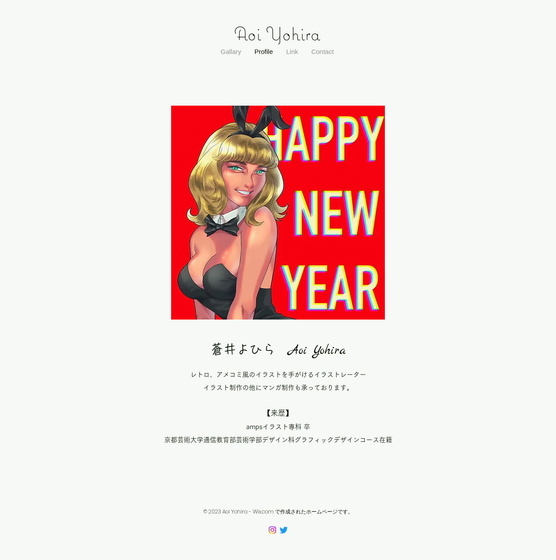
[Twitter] (283, 530)
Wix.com (263, 511)
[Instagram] (272, 530)
